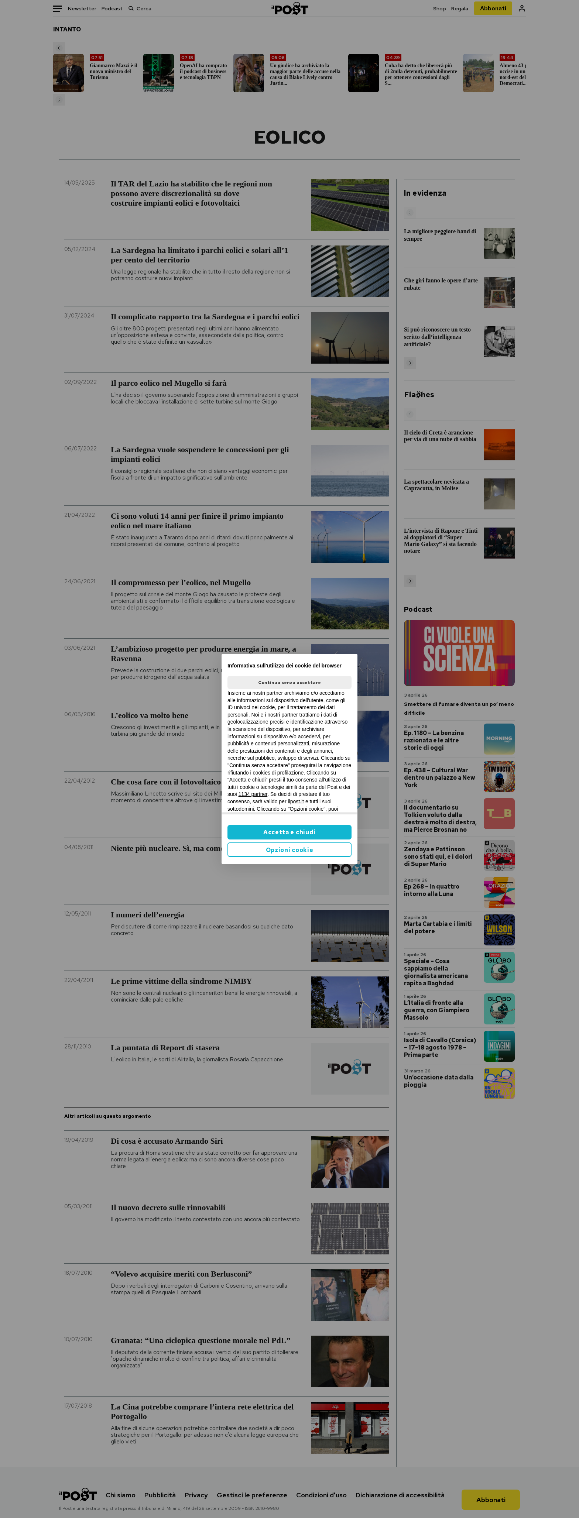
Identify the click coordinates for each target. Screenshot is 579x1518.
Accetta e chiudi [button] (289, 832)
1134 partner (253, 794)
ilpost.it (296, 801)
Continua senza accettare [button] (289, 683)
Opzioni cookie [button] (290, 850)
